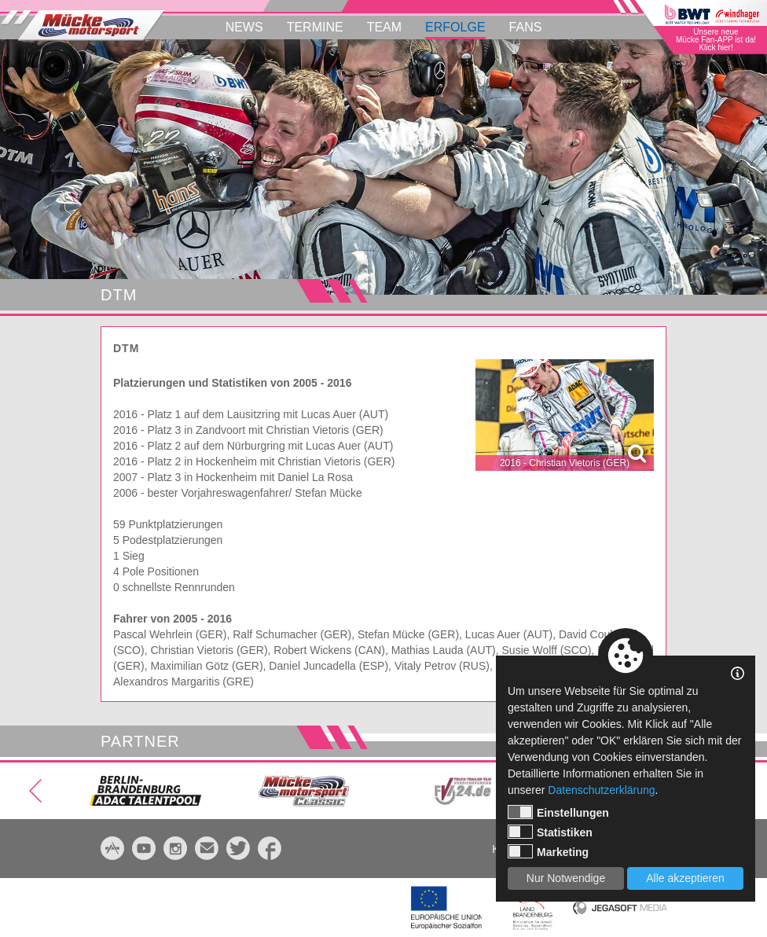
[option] (383, 167)
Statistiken (550, 832)
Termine (315, 27)
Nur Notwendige (566, 878)
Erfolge (455, 27)
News (244, 27)
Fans (525, 27)
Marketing (548, 851)
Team (384, 27)
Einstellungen (558, 812)
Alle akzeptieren (685, 878)
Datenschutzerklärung (601, 790)
